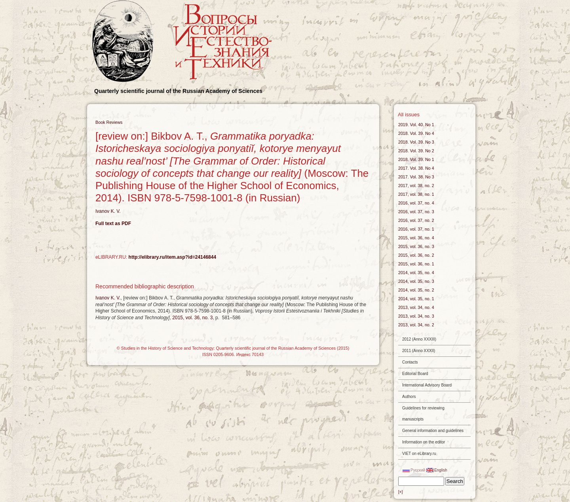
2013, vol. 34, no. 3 (416, 316)
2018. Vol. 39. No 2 (416, 150)
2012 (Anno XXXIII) (419, 339)
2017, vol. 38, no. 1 (416, 194)
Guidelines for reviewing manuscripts (423, 413)
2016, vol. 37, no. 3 (416, 211)
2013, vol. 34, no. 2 (416, 324)
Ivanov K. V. (108, 211)
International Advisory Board (427, 385)
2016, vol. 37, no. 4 (416, 203)
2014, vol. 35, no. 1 (416, 298)
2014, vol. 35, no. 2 (416, 290)
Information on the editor (423, 442)
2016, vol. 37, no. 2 (416, 220)
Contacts (410, 362)
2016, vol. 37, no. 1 (416, 229)
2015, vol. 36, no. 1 (416, 263)
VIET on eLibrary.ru (419, 453)
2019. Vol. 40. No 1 (416, 124)
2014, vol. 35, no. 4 (416, 272)
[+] (400, 492)
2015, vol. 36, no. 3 (192, 317)
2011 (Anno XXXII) (418, 351)
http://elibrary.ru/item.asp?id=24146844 (173, 257)
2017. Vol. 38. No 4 (416, 168)
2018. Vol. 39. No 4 (416, 133)
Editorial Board (415, 373)
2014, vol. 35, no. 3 (416, 281)
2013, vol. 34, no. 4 (416, 307)
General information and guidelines (433, 430)
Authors (409, 396)
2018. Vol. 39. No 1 (416, 159)
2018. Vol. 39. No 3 (416, 142)
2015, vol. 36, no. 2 (416, 255)
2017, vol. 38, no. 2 (416, 185)
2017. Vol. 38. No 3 (416, 176)
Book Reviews (108, 122)
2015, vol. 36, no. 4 (416, 237)
